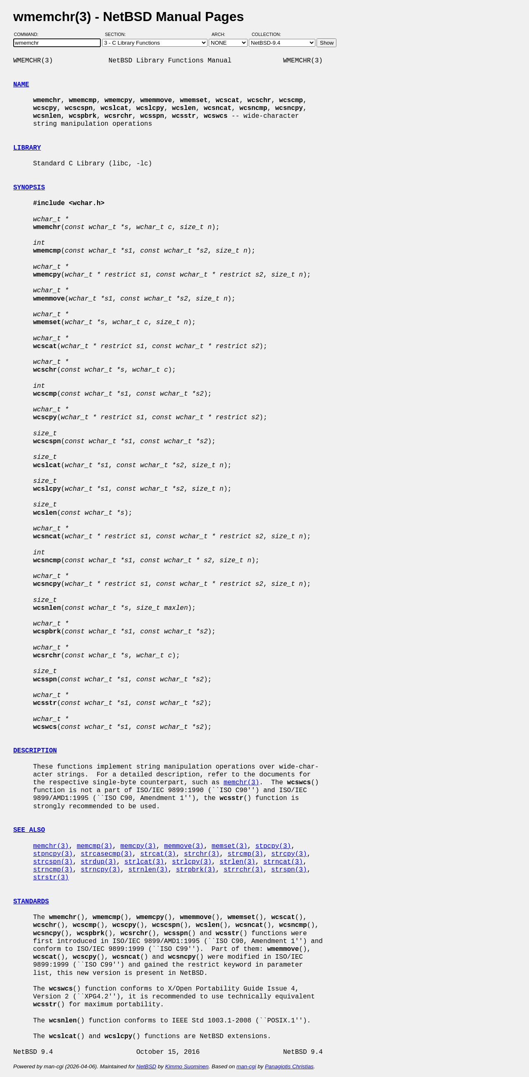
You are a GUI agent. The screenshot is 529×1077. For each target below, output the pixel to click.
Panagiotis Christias (289, 1066)
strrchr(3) (243, 869)
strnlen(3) (148, 869)
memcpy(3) (138, 846)
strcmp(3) (245, 854)
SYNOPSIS (29, 187)
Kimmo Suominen (186, 1066)
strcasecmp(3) (106, 854)
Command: (28, 34)
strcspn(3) (53, 862)
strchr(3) (201, 854)
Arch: (222, 34)
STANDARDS (31, 901)
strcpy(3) (289, 854)
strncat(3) (283, 862)
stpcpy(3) (273, 846)
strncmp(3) (53, 869)
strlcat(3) (144, 862)
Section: (117, 34)
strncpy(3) (100, 869)
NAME (21, 84)
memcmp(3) (94, 846)
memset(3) (229, 846)
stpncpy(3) (53, 854)
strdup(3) (98, 862)
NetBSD (146, 1066)
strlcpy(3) (192, 862)
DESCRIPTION (35, 750)
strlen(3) (237, 862)
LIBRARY (27, 148)
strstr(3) (51, 877)
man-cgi (246, 1066)
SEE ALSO (29, 830)
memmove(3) (184, 846)
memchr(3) (241, 782)
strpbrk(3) (196, 869)
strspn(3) (289, 869)
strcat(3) (158, 854)
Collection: (266, 34)
